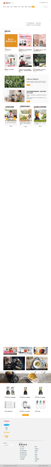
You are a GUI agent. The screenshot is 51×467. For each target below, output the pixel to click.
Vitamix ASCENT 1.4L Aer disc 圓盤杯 (25, 411)
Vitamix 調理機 (22, 446)
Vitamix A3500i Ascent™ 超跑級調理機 (25, 397)
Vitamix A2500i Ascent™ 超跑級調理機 (40, 397)
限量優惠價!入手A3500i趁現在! (9, 69)
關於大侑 (4, 6)
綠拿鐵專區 (15, 6)
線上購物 (33, 6)
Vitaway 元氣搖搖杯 (37, 411)
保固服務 (14, 369)
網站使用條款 (43, 465)
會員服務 (26, 6)
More (28, 101)
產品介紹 (11, 6)
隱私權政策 (40, 465)
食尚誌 (19, 6)
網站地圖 (47, 465)
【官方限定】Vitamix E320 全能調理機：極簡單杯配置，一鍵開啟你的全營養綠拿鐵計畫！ (25, 70)
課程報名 (37, 369)
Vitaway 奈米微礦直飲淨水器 (8, 411)
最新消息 (8, 6)
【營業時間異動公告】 (8, 49)
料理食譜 (22, 6)
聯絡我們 (29, 6)
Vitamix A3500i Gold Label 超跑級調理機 (10, 397)
